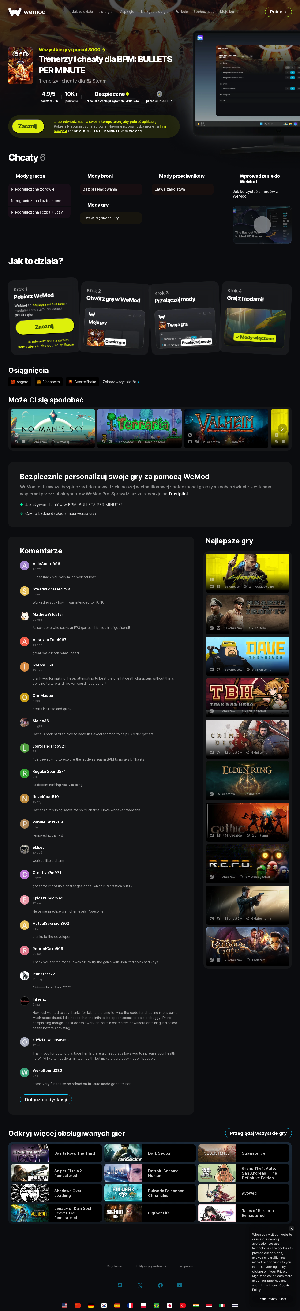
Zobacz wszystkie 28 (119, 382)
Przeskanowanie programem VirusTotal (112, 101)
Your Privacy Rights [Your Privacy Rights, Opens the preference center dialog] (273, 1298)
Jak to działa (82, 12)
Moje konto (229, 12)
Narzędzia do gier (155, 12)
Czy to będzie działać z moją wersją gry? (61, 513)
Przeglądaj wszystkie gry (258, 1133)
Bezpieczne (112, 93)
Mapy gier (127, 12)
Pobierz (278, 12)
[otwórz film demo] (262, 225)
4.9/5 (48, 93)
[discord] (120, 1286)
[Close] (291, 1228)
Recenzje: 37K (48, 101)
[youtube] (179, 1285)
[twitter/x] (140, 1285)
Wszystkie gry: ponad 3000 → (72, 50)
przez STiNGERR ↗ (159, 101)
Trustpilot (178, 493)
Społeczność (204, 12)
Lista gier (106, 12)
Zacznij (27, 126)
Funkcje (181, 12)
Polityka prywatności (151, 1266)
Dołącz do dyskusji (46, 1099)
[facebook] (160, 1285)
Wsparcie (186, 1266)
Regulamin (114, 1266)
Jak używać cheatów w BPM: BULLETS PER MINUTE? (74, 504)
